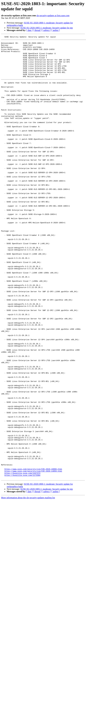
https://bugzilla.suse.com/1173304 (22, 563)
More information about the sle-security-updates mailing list (28, 586)
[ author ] (56, 30)
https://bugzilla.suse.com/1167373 (22, 561)
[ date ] (29, 30)
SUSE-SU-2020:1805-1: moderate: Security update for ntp (46, 28)
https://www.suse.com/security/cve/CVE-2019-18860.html (33, 555)
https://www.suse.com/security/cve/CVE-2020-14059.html (33, 558)
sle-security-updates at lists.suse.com (52, 15)
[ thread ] (37, 30)
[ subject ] (46, 30)
